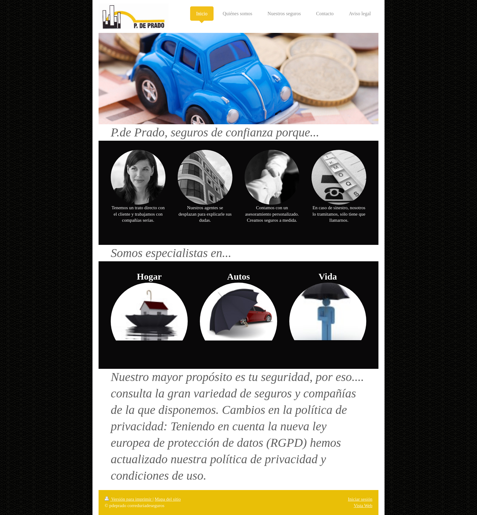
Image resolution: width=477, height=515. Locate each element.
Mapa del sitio (168, 499)
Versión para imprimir (129, 499)
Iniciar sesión (360, 499)
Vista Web (363, 505)
